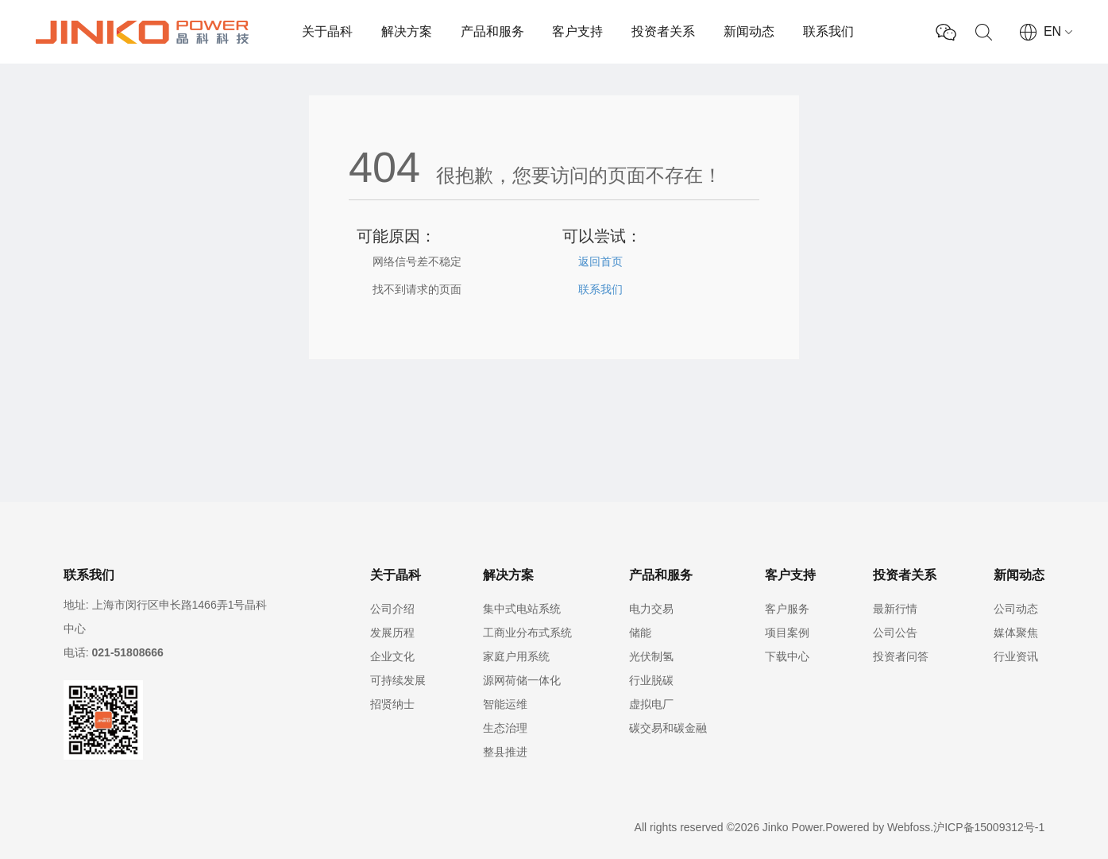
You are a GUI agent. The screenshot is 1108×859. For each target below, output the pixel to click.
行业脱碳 (651, 680)
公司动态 (1016, 608)
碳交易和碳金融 (668, 728)
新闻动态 (749, 31)
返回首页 (600, 261)
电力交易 (651, 608)
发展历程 (392, 632)
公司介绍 (392, 608)
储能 (640, 632)
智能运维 (505, 704)
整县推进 (505, 751)
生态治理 (505, 728)
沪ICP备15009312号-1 (988, 827)
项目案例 (787, 632)
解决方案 (406, 31)
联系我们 (828, 31)
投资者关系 (663, 31)
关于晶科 (327, 31)
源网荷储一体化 (522, 680)
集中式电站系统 (522, 608)
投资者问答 (900, 656)
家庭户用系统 (516, 656)
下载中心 (787, 656)
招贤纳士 (392, 704)
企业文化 (392, 656)
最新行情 (895, 608)
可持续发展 (398, 680)
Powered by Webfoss (877, 827)
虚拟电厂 (651, 704)
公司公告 (895, 632)
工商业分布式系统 (527, 632)
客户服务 (787, 608)
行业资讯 (1016, 656)
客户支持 (577, 31)
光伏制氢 (651, 656)
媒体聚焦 (1016, 632)
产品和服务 (492, 31)
